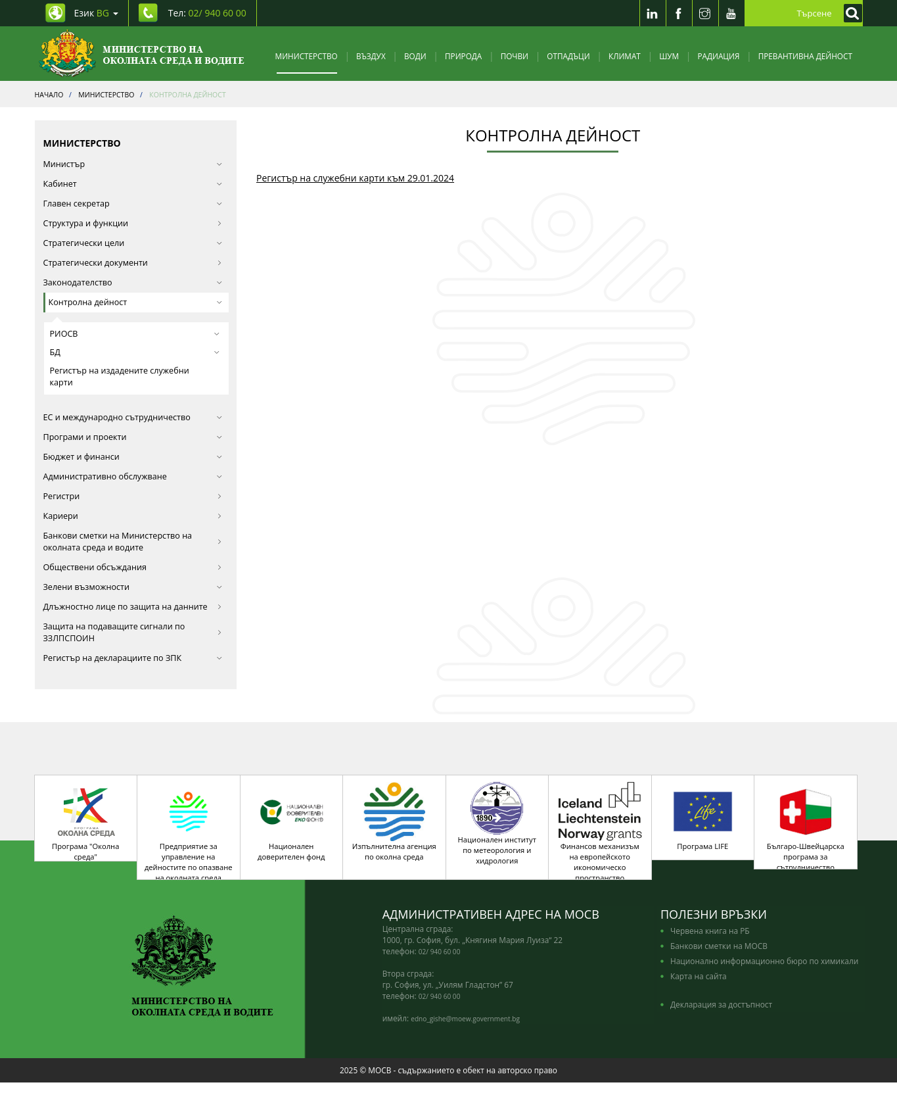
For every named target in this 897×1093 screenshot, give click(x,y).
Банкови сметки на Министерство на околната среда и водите (133, 541)
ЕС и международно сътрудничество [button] (133, 417)
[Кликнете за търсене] (850, 13)
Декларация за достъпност (721, 1014)
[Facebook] (679, 13)
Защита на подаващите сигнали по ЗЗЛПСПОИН (133, 632)
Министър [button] (133, 164)
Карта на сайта (698, 986)
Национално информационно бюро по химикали (764, 971)
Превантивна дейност (805, 56)
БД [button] (135, 352)
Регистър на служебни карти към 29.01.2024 (355, 178)
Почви (514, 56)
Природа (463, 56)
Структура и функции (133, 223)
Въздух (371, 56)
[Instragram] (705, 13)
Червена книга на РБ (710, 941)
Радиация (718, 56)
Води (415, 56)
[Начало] (142, 54)
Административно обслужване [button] (133, 476)
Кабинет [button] (133, 183)
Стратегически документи (133, 262)
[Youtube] (731, 13)
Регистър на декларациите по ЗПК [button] (133, 658)
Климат (625, 56)
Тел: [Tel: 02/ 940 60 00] (207, 13)
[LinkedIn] (652, 13)
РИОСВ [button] (135, 333)
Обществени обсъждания (133, 567)
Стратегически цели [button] (133, 243)
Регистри (133, 496)
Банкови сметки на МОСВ (719, 956)
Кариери (133, 516)
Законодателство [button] (133, 282)
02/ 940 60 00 (440, 962)
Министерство (306, 56)
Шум (669, 56)
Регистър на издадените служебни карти (119, 376)
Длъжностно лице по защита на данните (133, 606)
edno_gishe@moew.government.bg (465, 1029)
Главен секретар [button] (133, 203)
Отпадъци (568, 56)
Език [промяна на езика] (96, 13)
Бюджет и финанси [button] (133, 456)
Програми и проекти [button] (133, 437)
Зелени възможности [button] (133, 587)
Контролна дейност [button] (136, 302)
